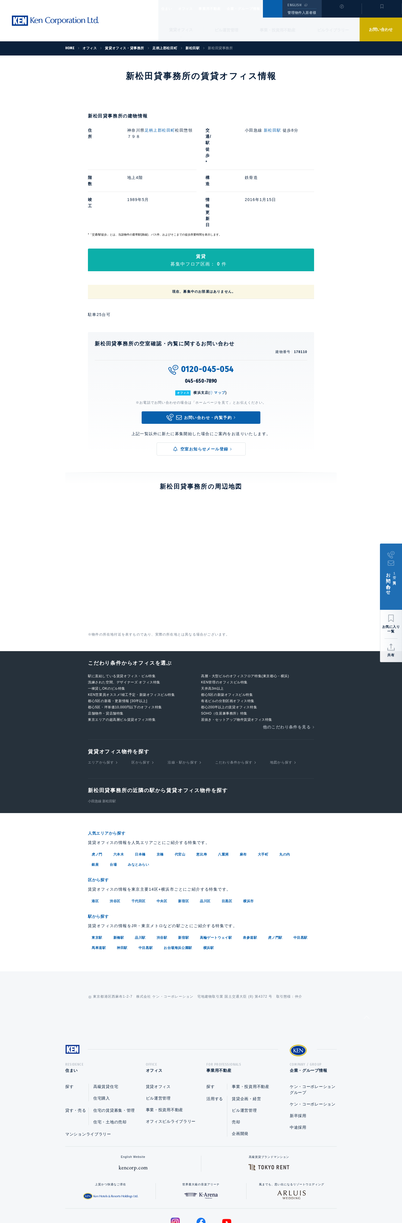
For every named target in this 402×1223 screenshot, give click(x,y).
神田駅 (122, 889)
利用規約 (231, 1200)
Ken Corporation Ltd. (55, 20)
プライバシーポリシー (192, 1200)
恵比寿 (201, 797)
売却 (236, 1065)
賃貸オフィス (158, 1030)
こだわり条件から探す (233, 705)
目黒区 (227, 843)
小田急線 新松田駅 (102, 744)
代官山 (180, 797)
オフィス (192, 9)
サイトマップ (262, 1200)
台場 (113, 807)
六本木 (118, 797)
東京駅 (97, 879)
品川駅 (140, 879)
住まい (169, 9)
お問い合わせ (381, 29)
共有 (391, 655)
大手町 (263, 797)
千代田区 (138, 843)
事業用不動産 (222, 9)
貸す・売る (75, 1053)
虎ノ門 (97, 797)
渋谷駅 (162, 879)
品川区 (205, 843)
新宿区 (183, 843)
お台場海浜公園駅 (178, 889)
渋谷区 (115, 843)
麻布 (243, 797)
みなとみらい (138, 807)
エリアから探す (101, 705)
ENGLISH (294, 5)
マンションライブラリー (88, 1077)
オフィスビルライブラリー (171, 1064)
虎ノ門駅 (275, 879)
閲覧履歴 (341, 12)
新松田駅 (272, 130)
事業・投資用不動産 (277, 30)
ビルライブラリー (333, 30)
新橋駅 (118, 879)
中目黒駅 (300, 879)
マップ (219, 336)
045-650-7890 (201, 324)
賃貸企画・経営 (246, 1042)
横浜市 (248, 843)
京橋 (160, 797)
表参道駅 (250, 879)
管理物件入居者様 (302, 13)
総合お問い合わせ (144, 1200)
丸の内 (284, 797)
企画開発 (240, 1077)
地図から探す (281, 705)
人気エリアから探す (110, 776)
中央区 (162, 843)
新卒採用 (298, 1059)
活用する (214, 1042)
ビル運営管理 (226, 30)
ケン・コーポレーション (313, 1047)
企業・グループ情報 (260, 9)
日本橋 (140, 797)
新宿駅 (183, 879)
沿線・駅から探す (183, 705)
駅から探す (100, 858)
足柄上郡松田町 (160, 130)
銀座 (95, 807)
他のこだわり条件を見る (287, 670)
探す (69, 1030)
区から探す (140, 705)
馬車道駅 (99, 889)
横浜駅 (208, 889)
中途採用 (298, 1070)
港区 (95, 843)
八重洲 (223, 797)
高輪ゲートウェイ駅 (216, 879)
